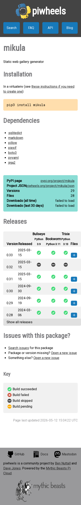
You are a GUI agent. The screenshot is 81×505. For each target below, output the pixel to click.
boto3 (12, 153)
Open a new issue (64, 353)
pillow (12, 143)
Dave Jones (12, 468)
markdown (15, 138)
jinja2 (11, 163)
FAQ (31, 28)
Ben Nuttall (63, 463)
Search (12, 28)
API (50, 28)
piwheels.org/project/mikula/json (50, 186)
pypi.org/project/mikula (57, 181)
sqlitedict (15, 133)
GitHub (15, 454)
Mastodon (65, 454)
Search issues (18, 348)
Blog (69, 28)
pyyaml (13, 158)
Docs (40, 454)
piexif (12, 148)
